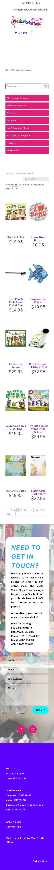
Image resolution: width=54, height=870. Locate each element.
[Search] (46, 86)
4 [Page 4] (21, 509)
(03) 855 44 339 (30, 2)
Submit (40, 710)
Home (8, 70)
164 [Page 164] (42, 509)
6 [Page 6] (28, 509)
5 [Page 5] (24, 509)
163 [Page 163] (36, 509)
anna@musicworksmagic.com (30, 9)
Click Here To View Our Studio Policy (25, 840)
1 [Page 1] (11, 509)
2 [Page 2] (14, 509)
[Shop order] (36, 179)
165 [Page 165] (8, 513)
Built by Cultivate (41, 861)
